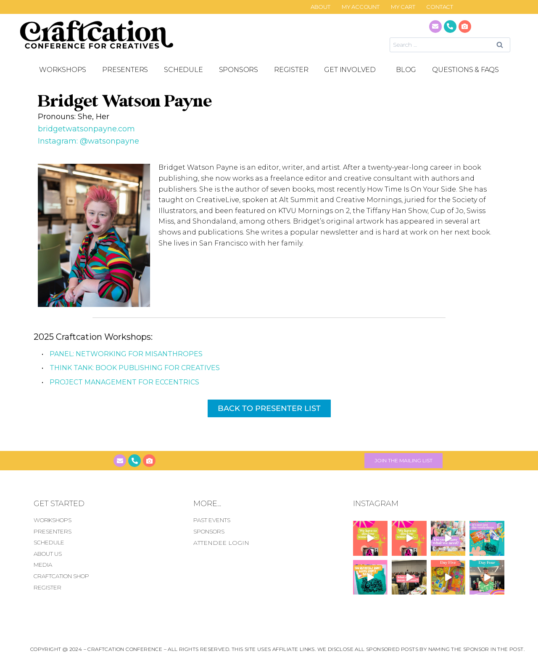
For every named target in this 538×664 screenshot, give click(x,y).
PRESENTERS (125, 70)
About (320, 7)
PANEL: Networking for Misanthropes (126, 354)
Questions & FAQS (465, 70)
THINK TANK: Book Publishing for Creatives (135, 368)
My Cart (403, 7)
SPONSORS (238, 70)
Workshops (62, 70)
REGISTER (291, 70)
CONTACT (439, 7)
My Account (361, 7)
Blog (406, 70)
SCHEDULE (183, 70)
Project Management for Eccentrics (124, 382)
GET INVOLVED (352, 70)
